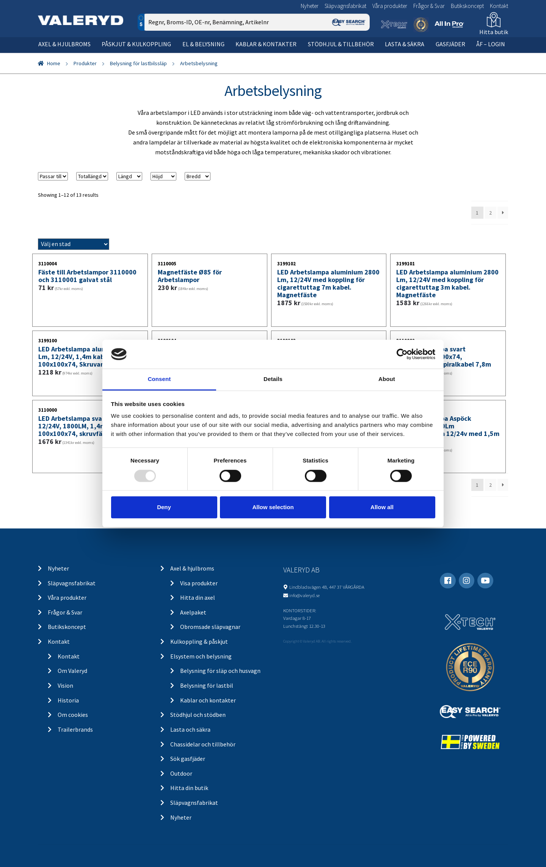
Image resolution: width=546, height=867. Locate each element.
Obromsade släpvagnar (210, 626)
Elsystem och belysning (201, 656)
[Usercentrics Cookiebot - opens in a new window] (402, 354)
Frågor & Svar (429, 5)
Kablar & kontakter (266, 44)
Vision (65, 685)
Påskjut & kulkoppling (136, 44)
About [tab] (386, 379)
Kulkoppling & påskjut (199, 641)
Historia (68, 700)
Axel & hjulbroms (64, 44)
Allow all (382, 507)
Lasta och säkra (190, 729)
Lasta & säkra (404, 44)
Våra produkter (389, 5)
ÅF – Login (490, 44)
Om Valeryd (72, 670)
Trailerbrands (75, 729)
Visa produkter (199, 583)
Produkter (85, 63)
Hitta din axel (197, 597)
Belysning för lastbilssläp (138, 63)
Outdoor (181, 773)
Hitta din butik (189, 788)
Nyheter (309, 5)
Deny (164, 507)
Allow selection (272, 507)
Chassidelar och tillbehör (202, 744)
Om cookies (73, 714)
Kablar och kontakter (208, 700)
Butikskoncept (467, 5)
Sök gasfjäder (187, 758)
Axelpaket (193, 612)
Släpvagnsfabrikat (345, 5)
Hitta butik (493, 32)
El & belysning (203, 44)
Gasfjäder (450, 44)
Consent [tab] (159, 379)
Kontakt (499, 5)
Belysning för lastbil (206, 685)
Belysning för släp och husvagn (220, 670)
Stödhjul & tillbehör (341, 44)
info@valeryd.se (304, 595)
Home (53, 63)
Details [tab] (273, 379)
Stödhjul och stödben (198, 714)
